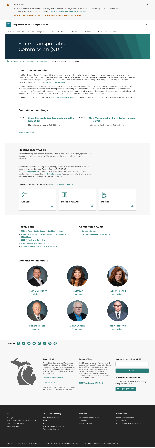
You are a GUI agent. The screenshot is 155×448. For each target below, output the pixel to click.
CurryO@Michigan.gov (30, 171)
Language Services (112, 444)
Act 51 (45, 424)
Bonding (46, 421)
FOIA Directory (85, 444)
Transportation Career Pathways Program (21, 421)
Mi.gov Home (37, 444)
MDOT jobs (10, 418)
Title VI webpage (54, 174)
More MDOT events (28, 132)
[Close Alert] (147, 4)
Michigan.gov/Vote (125, 389)
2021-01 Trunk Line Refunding (33, 240)
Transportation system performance (128, 424)
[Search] (147, 24)
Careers (89, 32)
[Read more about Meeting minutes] (77, 207)
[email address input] (132, 365)
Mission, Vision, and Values (125, 418)
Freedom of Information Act (89, 418)
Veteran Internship (12, 427)
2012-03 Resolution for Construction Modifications (42, 231)
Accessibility (57, 444)
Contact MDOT (51, 383)
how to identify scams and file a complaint (69, 11)
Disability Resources (71, 444)
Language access (85, 424)
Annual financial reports (51, 418)
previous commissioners (54, 82)
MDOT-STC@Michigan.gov (62, 98)
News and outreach (60, 32)
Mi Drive (113, 32)
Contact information (90, 231)
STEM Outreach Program (15, 424)
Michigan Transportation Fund (53, 427)
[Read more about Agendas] (37, 207)
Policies (47, 444)
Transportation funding (51, 430)
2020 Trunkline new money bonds (35, 243)
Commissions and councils (36, 61)
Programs (42, 32)
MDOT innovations (122, 421)
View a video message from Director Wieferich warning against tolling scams (49, 15)
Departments (98, 444)
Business (77, 32)
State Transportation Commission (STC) (68, 61)
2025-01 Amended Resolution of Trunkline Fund (40, 246)
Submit (132, 371)
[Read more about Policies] (117, 207)
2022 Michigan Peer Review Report (96, 234)
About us (102, 32)
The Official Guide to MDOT (53, 378)
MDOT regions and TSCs (91, 383)
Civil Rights (83, 421)
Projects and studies (25, 32)
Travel (10, 32)
